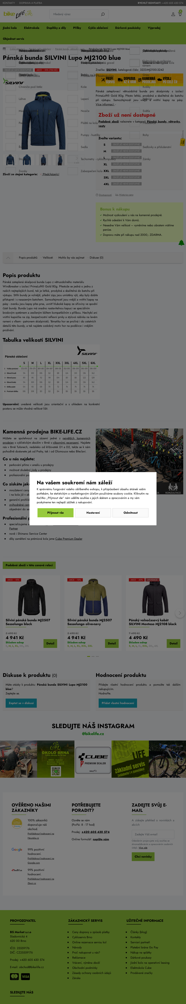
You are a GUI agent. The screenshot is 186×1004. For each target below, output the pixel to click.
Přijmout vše (130, 513)
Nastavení (93, 513)
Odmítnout (56, 513)
